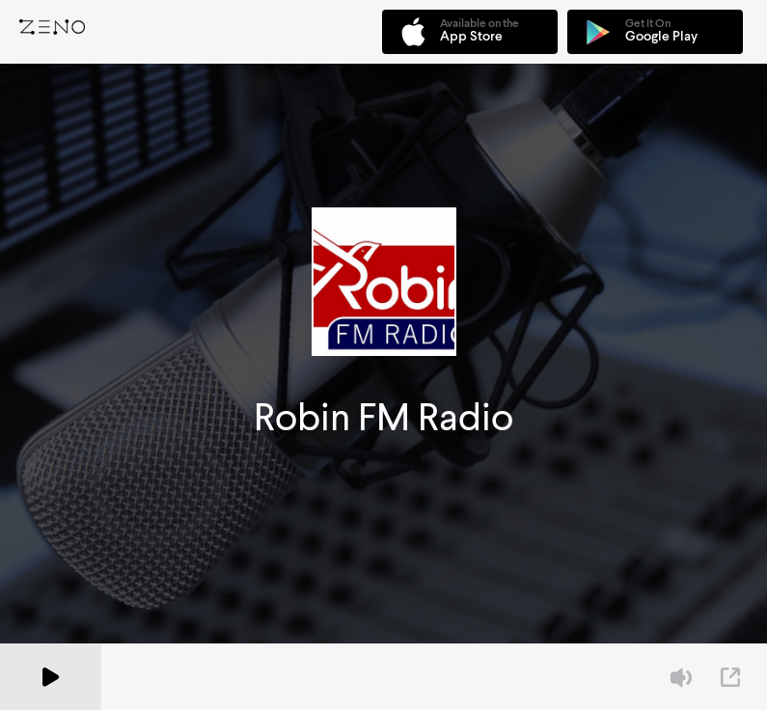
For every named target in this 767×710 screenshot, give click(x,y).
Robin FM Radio (383, 417)
